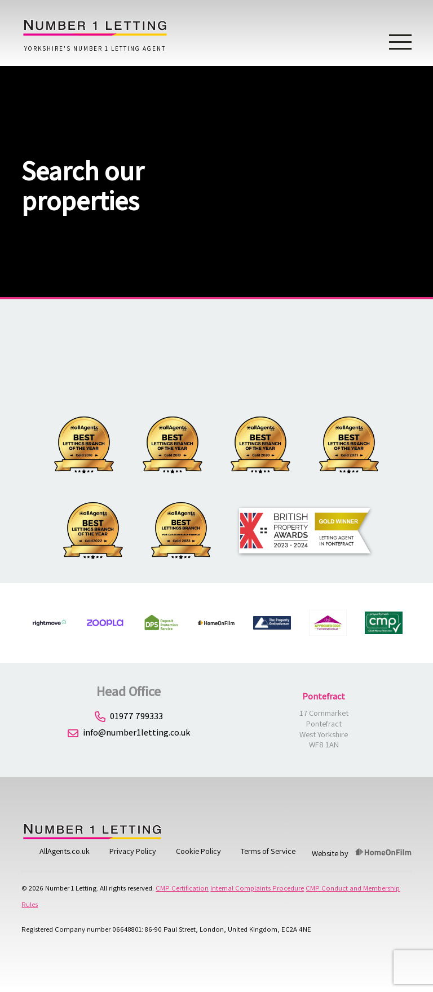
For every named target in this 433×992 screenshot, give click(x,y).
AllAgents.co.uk (64, 850)
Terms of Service (268, 850)
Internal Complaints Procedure (257, 888)
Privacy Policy (132, 850)
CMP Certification (182, 888)
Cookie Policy (198, 850)
